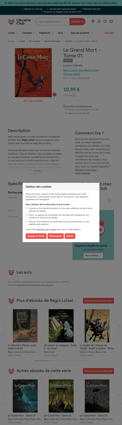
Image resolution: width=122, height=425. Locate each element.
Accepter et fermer (36, 236)
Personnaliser (55, 236)
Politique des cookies (47, 229)
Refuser (70, 236)
